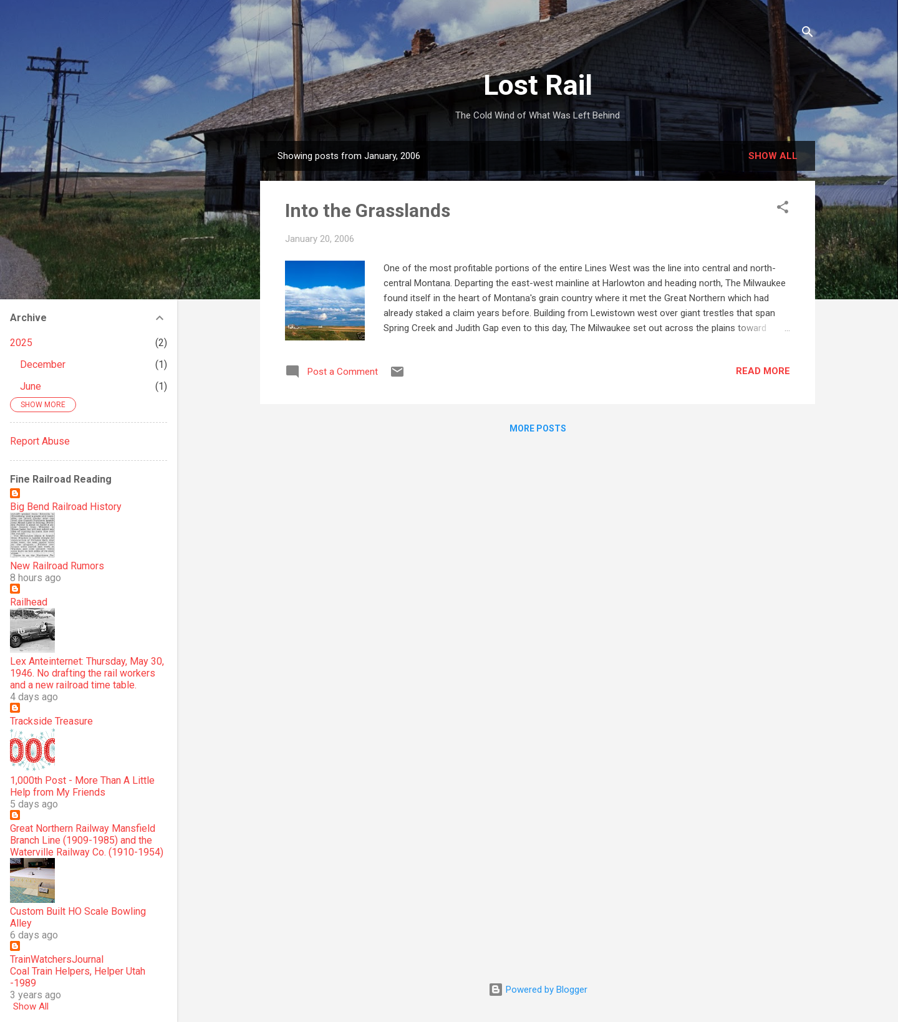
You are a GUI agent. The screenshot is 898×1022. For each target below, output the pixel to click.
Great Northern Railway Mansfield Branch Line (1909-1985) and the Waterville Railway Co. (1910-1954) (86, 840)
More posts (537, 428)
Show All (31, 1006)
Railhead (28, 602)
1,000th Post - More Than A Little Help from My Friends (82, 786)
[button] (782, 209)
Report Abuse (40, 441)
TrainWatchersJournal (57, 959)
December (42, 364)
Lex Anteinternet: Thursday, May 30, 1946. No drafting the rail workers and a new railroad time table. (87, 673)
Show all (773, 155)
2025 (21, 343)
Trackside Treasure (51, 721)
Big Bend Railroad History (66, 507)
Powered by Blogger (537, 989)
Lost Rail (537, 85)
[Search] (807, 34)
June (30, 386)
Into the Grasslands (367, 210)
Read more (763, 371)
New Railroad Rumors (57, 566)
